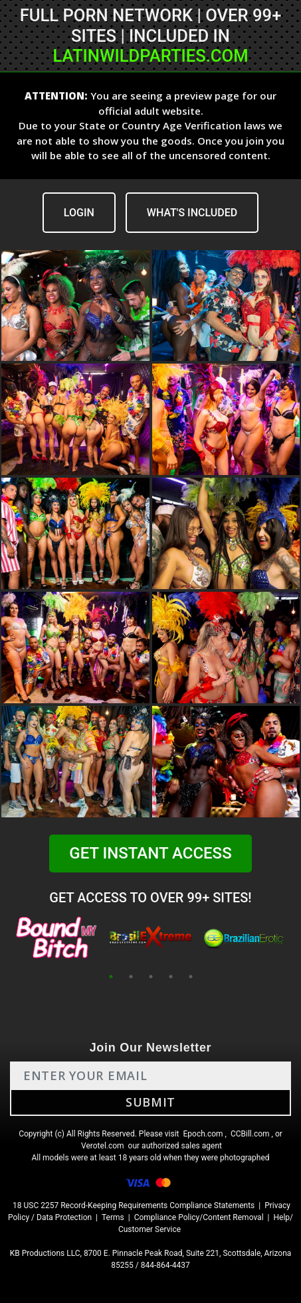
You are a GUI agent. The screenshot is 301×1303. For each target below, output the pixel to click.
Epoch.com (203, 1133)
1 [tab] (111, 976)
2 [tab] (131, 976)
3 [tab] (150, 976)
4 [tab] (170, 976)
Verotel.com (102, 1145)
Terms (113, 1217)
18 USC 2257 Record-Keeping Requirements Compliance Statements (133, 1205)
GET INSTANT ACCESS (150, 853)
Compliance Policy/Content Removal (199, 1217)
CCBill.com (250, 1133)
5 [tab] (190, 976)
